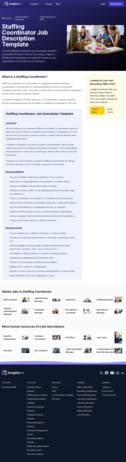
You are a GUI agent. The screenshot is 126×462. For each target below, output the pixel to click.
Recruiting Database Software (35, 440)
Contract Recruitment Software (35, 409)
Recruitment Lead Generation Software (35, 452)
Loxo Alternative (83, 415)
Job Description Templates (22, 18)
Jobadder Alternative (85, 403)
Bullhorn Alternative (85, 387)
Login (102, 4)
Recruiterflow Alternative (87, 391)
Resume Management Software (36, 425)
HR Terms (56, 399)
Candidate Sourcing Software (35, 417)
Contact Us (106, 387)
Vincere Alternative (85, 407)
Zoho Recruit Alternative (87, 399)
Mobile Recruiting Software (38, 446)
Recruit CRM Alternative (86, 395)
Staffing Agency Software (37, 395)
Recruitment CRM (9, 387)
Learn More (95, 110)
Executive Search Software (34, 389)
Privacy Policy (107, 391)
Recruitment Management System (37, 432)
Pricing (48, 4)
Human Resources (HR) (48, 18)
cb (122, 373)
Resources (6, 18)
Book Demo (116, 4)
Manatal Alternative (84, 411)
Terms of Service (109, 395)
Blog (58, 4)
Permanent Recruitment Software (36, 401)
